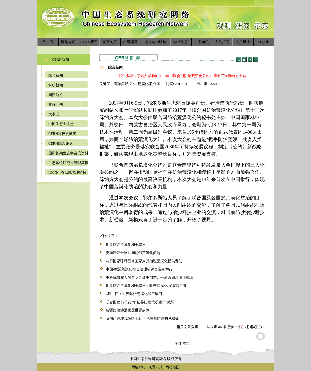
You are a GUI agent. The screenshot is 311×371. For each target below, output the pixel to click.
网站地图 (172, 367)
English (263, 42)
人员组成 (242, 42)
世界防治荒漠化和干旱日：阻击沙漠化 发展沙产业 (146, 285)
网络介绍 (68, 42)
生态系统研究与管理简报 (68, 163)
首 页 (47, 42)
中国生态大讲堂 (61, 124)
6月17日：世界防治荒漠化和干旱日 (134, 294)
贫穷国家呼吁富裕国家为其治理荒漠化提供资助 (144, 261)
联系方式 (155, 367)
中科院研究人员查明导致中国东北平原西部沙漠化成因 (149, 277)
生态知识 (201, 42)
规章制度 (109, 42)
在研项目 (130, 42)
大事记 (53, 114)
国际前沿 (55, 95)
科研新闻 (55, 85)
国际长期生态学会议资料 (68, 153)
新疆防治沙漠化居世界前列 (127, 310)
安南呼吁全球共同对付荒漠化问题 (133, 253)
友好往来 (55, 104)
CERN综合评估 (60, 143)
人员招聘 (222, 42)
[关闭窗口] (182, 344)
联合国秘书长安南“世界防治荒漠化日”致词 (140, 302)
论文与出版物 (155, 42)
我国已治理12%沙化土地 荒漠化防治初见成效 (142, 318)
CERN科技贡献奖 (62, 134)
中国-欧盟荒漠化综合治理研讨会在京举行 (139, 269)
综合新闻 (55, 75)
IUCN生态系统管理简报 (67, 172)
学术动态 (180, 42)
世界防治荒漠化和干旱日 (126, 244)
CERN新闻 (88, 42)
